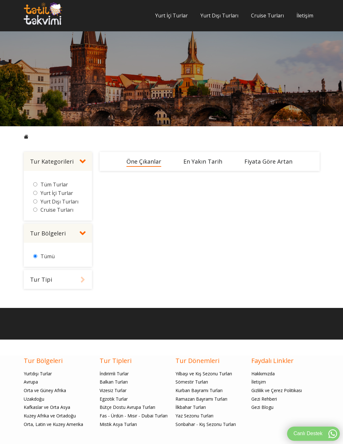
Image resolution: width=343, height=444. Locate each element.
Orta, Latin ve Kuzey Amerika (53, 424)
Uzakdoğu (34, 399)
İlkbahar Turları (190, 407)
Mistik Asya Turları (118, 424)
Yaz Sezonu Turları (194, 416)
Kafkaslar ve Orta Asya (47, 407)
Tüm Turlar (54, 184)
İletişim (305, 15)
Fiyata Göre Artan (268, 161)
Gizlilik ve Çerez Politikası (276, 390)
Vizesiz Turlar (113, 390)
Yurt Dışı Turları (219, 15)
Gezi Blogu (262, 407)
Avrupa (31, 382)
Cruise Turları (267, 15)
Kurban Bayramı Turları (199, 390)
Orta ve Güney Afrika (45, 390)
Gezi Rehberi (264, 399)
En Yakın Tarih (202, 161)
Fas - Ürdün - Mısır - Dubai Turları (134, 416)
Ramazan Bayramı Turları (201, 399)
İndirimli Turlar (114, 374)
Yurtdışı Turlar (38, 374)
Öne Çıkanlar (143, 161)
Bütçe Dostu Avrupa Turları (127, 407)
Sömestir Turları (191, 382)
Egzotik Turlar (114, 399)
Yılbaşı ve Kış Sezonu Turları (203, 374)
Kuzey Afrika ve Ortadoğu (50, 416)
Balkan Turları (114, 382)
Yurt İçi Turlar (171, 15)
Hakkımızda (263, 374)
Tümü (47, 256)
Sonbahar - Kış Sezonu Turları (205, 424)
